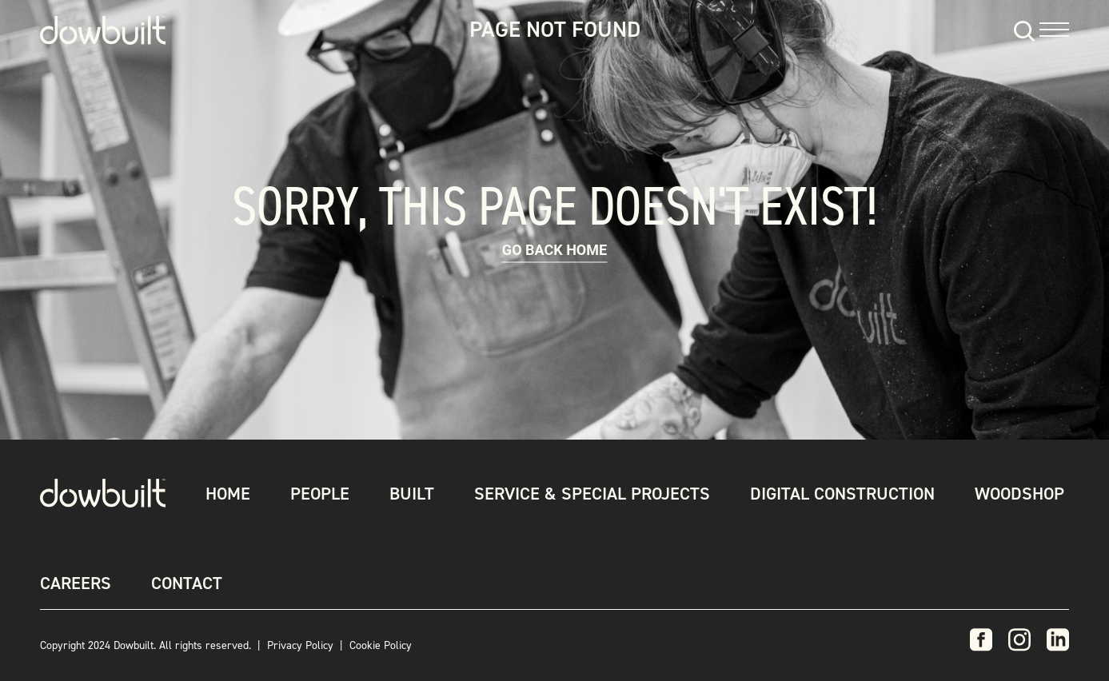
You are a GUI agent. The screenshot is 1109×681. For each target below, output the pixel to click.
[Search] (1022, 29)
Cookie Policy (380, 645)
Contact (186, 583)
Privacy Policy (300, 645)
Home (227, 493)
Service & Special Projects (592, 493)
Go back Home (554, 249)
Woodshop (1019, 493)
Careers (75, 583)
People (319, 493)
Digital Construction (842, 493)
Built (411, 493)
